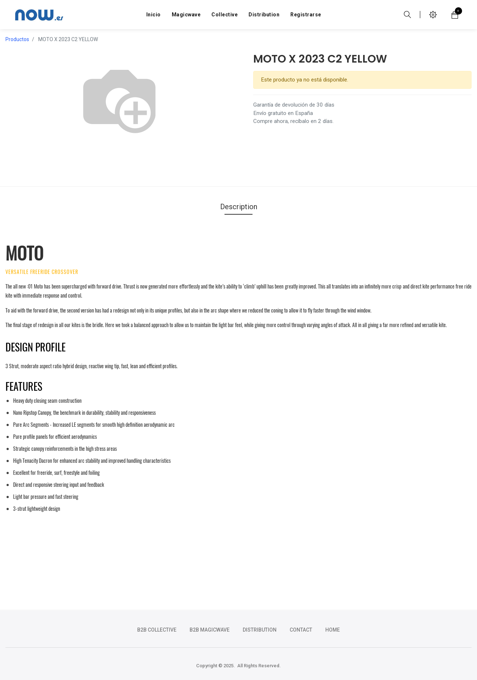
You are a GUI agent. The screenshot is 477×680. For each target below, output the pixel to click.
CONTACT (301, 630)
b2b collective (156, 630)
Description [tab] (238, 206)
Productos (17, 39)
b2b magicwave (210, 630)
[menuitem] (153, 14)
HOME (332, 630)
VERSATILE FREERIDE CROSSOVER (41, 271)
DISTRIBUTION (260, 630)
